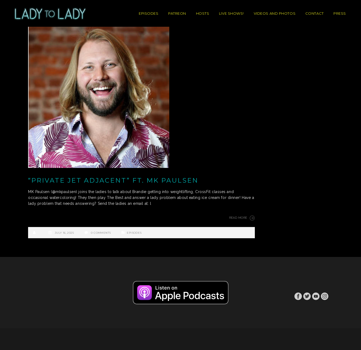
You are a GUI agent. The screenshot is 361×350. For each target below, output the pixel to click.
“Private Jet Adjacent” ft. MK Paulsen (113, 180)
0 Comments (101, 232)
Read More (242, 218)
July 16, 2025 (64, 232)
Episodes (134, 232)
